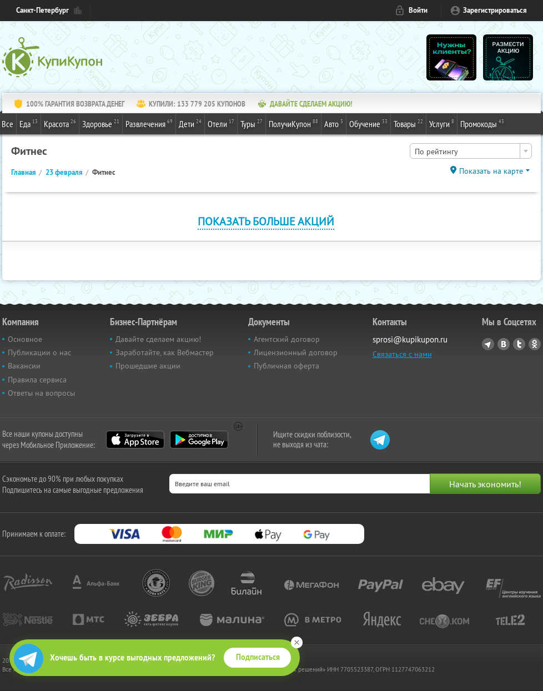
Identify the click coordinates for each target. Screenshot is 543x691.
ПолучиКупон (293, 123)
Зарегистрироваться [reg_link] (495, 10)
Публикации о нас (39, 352)
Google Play (199, 439)
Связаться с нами (402, 354)
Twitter (519, 344)
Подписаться (258, 657)
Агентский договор (287, 339)
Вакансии (24, 366)
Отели (221, 123)
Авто (333, 123)
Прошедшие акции (147, 366)
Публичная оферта (286, 366)
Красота (60, 123)
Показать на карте (491, 171)
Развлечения (149, 123)
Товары (408, 123)
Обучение (368, 123)
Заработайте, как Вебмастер (164, 352)
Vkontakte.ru (503, 344)
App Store (135, 439)
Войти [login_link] (418, 10)
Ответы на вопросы (41, 393)
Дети (190, 123)
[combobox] (471, 151)
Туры (251, 123)
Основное (25, 339)
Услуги (441, 123)
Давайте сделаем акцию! (158, 339)
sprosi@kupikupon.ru (410, 339)
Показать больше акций (266, 221)
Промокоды (482, 123)
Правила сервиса (37, 380)
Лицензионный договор (296, 352)
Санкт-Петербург (42, 10)
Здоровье (100, 123)
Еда (28, 123)
